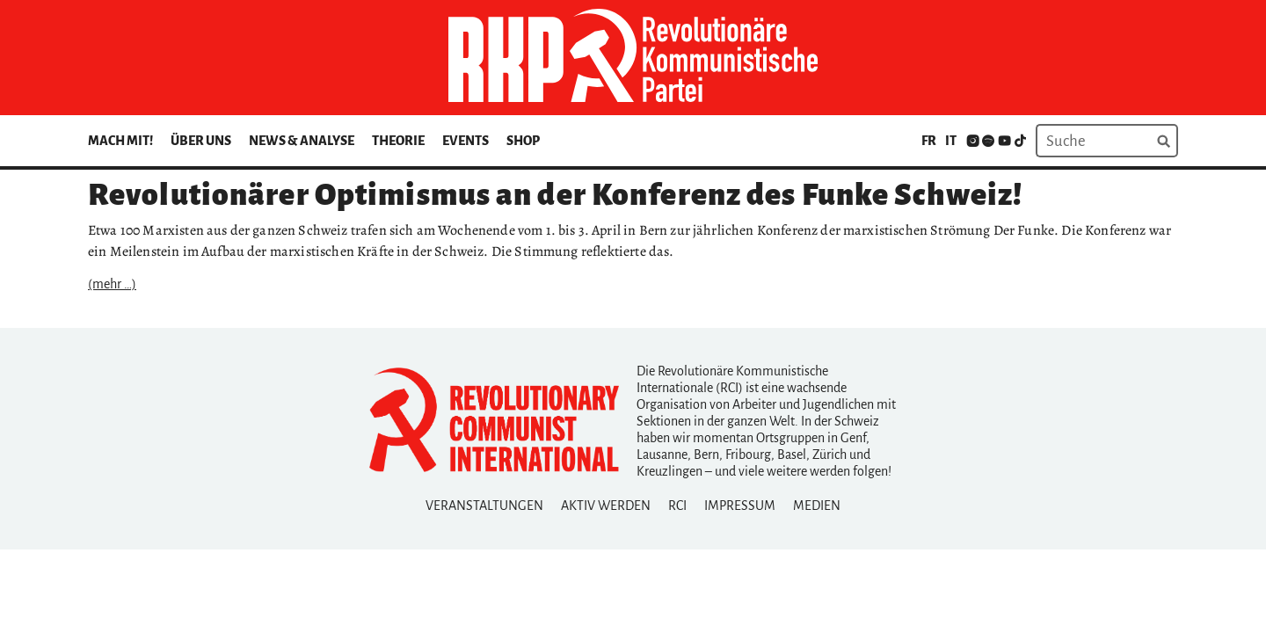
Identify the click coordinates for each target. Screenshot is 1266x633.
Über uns (201, 141)
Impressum (739, 505)
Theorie (398, 141)
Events (465, 141)
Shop (523, 141)
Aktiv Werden (606, 505)
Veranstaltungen (484, 505)
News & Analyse (301, 141)
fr (928, 141)
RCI (677, 505)
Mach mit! (120, 141)
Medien (816, 505)
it (951, 141)
